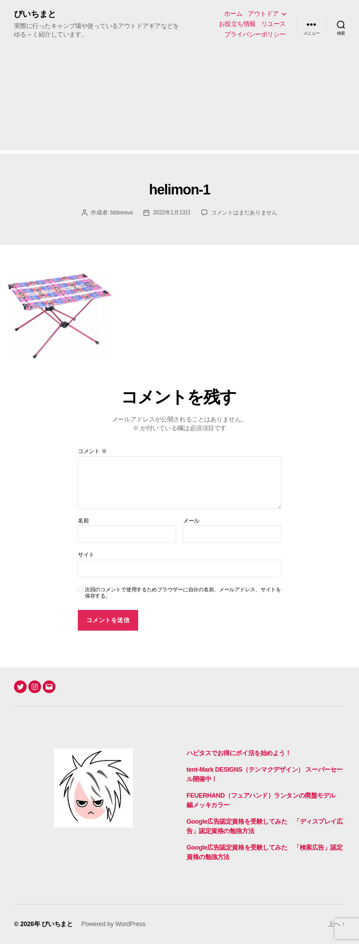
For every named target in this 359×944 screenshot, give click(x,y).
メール (191, 521)
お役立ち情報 (237, 23)
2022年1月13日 (172, 212)
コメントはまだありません (244, 212)
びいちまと (35, 14)
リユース (273, 23)
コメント (92, 451)
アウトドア (263, 13)
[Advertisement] (179, 101)
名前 (83, 521)
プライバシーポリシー (255, 34)
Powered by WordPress (113, 924)
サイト (86, 555)
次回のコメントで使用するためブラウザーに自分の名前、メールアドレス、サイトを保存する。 (183, 592)
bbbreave (121, 212)
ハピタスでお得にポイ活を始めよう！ (239, 753)
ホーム (233, 13)
